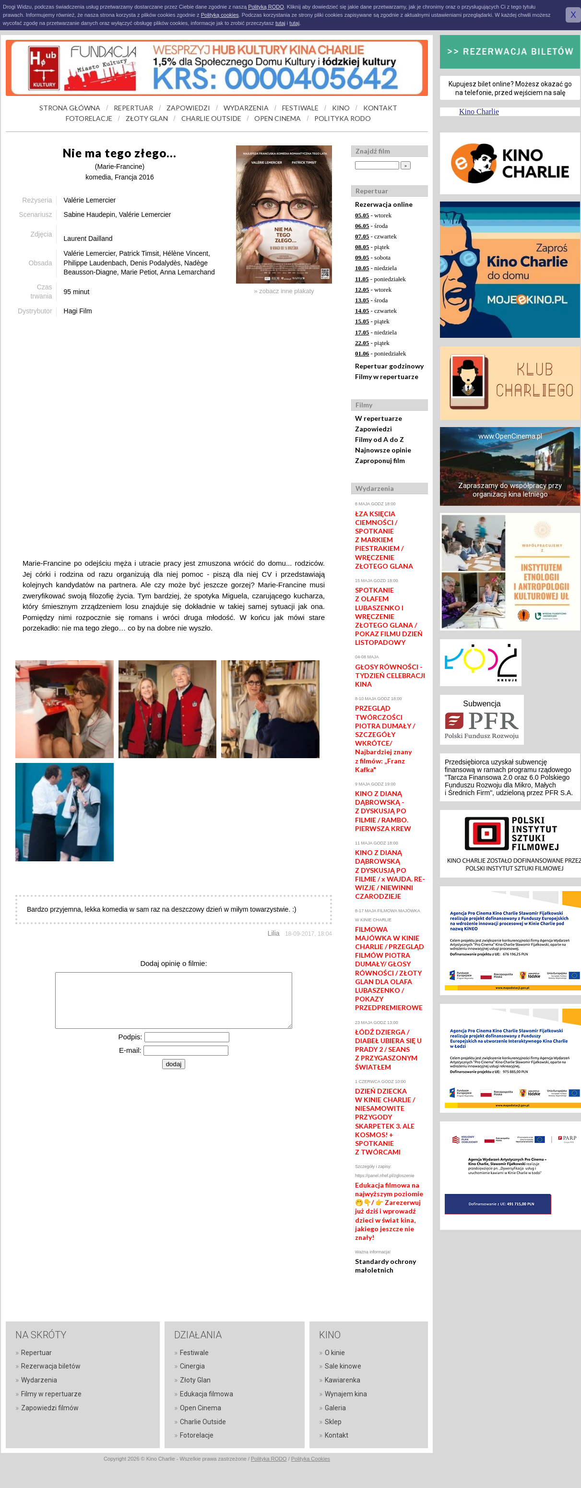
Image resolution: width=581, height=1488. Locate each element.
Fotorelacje (196, 1435)
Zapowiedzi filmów (50, 1408)
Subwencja (481, 704)
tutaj (280, 23)
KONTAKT (380, 108)
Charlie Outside (203, 1422)
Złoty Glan (195, 1380)
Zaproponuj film (380, 460)
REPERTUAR (133, 108)
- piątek (372, 246)
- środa (371, 225)
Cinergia (192, 1366)
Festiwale (194, 1353)
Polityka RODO (269, 1459)
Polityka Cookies (310, 1459)
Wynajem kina (346, 1394)
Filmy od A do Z (379, 439)
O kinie (335, 1353)
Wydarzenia (39, 1380)
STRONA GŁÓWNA (69, 108)
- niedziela (376, 268)
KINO (341, 108)
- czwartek (376, 236)
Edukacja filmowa (206, 1394)
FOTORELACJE (89, 118)
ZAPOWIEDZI (188, 108)
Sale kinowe (343, 1366)
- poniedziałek (380, 279)
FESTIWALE (300, 108)
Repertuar (36, 1353)
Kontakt (336, 1435)
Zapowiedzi (373, 429)
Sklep (333, 1422)
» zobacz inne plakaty (284, 291)
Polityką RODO (266, 7)
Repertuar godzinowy (389, 366)
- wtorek (373, 215)
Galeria (335, 1408)
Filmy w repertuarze (386, 376)
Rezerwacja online (384, 204)
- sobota (373, 257)
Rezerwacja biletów (51, 1366)
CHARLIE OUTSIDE (211, 118)
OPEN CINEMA (277, 118)
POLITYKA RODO (342, 118)
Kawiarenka (342, 1380)
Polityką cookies (220, 15)
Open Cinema (200, 1408)
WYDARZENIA (246, 108)
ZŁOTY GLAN (147, 118)
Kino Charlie (479, 111)
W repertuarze (378, 418)
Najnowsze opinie (383, 450)
